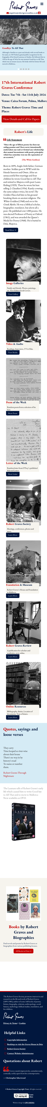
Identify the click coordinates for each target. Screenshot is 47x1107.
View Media (12, 352)
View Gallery (13, 294)
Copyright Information (17, 1040)
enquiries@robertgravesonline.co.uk (23, 13)
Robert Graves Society (16, 1048)
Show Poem (12, 413)
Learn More (12, 535)
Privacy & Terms (10, 1023)
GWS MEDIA (29, 1102)
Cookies (22, 1023)
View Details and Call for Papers (21, 119)
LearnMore (31, 1095)
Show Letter (12, 474)
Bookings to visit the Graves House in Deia (25, 1044)
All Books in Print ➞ (23, 951)
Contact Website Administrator (20, 1053)
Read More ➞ (10, 230)
